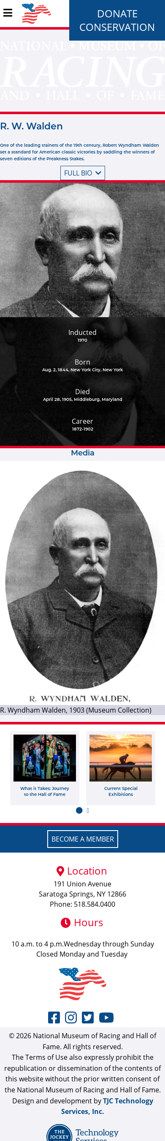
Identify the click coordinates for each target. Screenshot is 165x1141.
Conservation (117, 27)
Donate (117, 13)
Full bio (82, 173)
